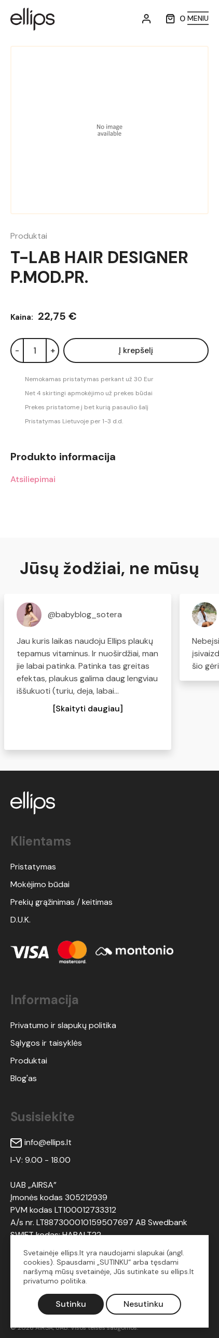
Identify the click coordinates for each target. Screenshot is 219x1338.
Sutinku (71, 1303)
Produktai (28, 235)
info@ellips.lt (41, 1142)
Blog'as (23, 1078)
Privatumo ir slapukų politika (63, 1025)
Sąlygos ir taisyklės (46, 1042)
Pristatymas (33, 866)
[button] (88, 709)
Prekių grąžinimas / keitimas (61, 902)
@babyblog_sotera (85, 614)
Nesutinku (143, 1303)
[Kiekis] (35, 350)
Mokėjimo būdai (40, 884)
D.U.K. (20, 919)
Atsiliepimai (33, 479)
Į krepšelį (136, 350)
